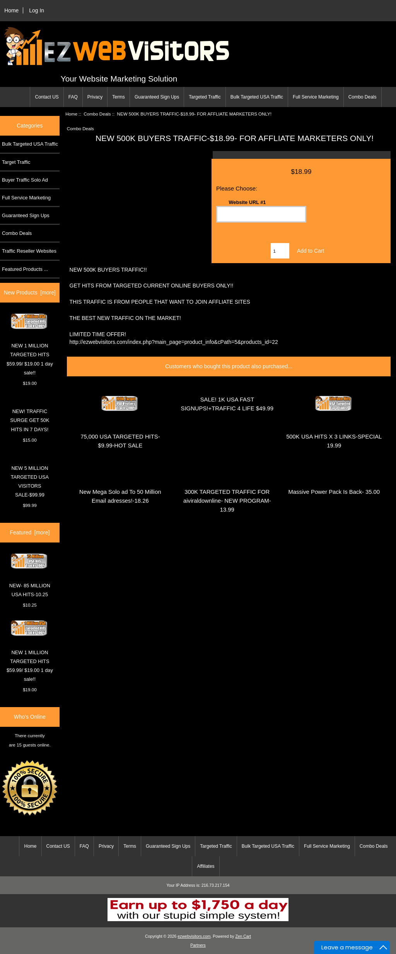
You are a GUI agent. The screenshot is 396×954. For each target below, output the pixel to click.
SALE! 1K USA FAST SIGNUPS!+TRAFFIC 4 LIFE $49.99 (227, 404)
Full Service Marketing (316, 97)
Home (11, 10)
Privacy (94, 97)
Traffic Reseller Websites (29, 251)
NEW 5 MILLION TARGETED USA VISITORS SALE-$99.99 (30, 481)
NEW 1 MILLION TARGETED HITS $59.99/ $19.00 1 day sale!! (30, 344)
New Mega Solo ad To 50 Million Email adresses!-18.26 (120, 496)
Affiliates (205, 866)
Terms (118, 97)
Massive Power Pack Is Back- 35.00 (334, 492)
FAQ (73, 97)
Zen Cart (243, 936)
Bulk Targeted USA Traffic (256, 97)
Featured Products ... (25, 269)
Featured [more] (30, 532)
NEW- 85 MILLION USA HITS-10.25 (29, 575)
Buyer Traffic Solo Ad (25, 180)
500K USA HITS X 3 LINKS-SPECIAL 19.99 (334, 441)
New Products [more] (30, 292)
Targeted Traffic (205, 97)
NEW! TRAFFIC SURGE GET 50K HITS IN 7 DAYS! (29, 420)
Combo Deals (362, 97)
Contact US (46, 97)
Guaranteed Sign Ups (157, 97)
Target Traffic (16, 162)
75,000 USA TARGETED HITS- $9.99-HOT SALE (120, 441)
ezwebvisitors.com (194, 936)
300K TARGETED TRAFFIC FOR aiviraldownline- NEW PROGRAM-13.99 (227, 501)
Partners (197, 945)
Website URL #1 (247, 202)
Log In (36, 10)
